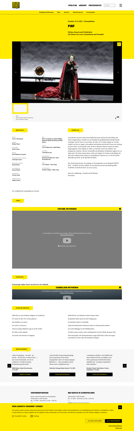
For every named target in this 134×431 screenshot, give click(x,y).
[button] (120, 5)
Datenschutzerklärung (115, 426)
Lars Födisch (45, 164)
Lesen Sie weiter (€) (62, 374)
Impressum (118, 428)
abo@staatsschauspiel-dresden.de (81, 403)
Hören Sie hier (25, 374)
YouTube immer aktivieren (67, 246)
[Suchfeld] (109, 5)
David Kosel (55, 140)
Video (58, 12)
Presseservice (95, 5)
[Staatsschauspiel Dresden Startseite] (16, 5)
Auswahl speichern (95, 421)
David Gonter (16, 149)
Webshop (83, 5)
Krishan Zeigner (46, 169)
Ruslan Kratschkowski (48, 157)
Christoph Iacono (17, 159)
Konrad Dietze (16, 170)
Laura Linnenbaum (86, 34)
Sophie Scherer (16, 180)
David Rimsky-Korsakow (19, 154)
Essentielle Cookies (21, 416)
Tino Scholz (53, 164)
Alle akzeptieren (113, 421)
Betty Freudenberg (47, 139)
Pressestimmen (91, 12)
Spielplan (72, 5)
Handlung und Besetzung (46, 12)
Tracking (36, 416)
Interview (66, 12)
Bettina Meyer (16, 144)
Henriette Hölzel (46, 140)
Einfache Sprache (78, 12)
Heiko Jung (55, 169)
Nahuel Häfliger (57, 139)
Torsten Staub (16, 175)
